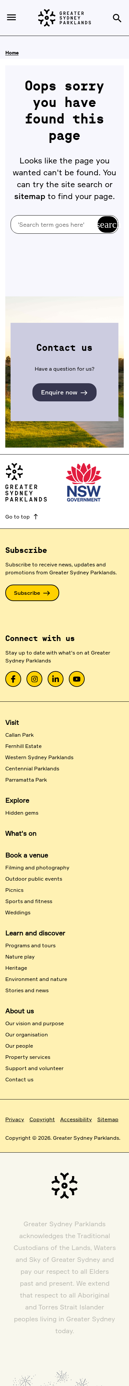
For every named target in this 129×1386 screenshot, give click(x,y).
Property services (27, 1057)
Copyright (42, 1119)
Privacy (14, 1119)
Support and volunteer (34, 1068)
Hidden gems (21, 812)
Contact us (19, 1079)
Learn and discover (35, 933)
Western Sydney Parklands (39, 757)
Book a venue (26, 855)
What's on (20, 833)
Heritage (16, 967)
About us (19, 1011)
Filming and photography (37, 867)
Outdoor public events (33, 878)
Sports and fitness (28, 901)
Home (12, 52)
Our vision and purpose (34, 1023)
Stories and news (27, 990)
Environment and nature (36, 979)
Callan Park (19, 734)
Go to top (22, 516)
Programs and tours (30, 945)
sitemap (29, 196)
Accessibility (76, 1119)
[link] (13, 679)
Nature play (20, 956)
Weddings (17, 912)
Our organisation (26, 1034)
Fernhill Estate (23, 746)
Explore (17, 800)
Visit (12, 722)
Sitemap (107, 1119)
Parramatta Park (26, 779)
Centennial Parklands (32, 768)
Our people (19, 1045)
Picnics (14, 890)
